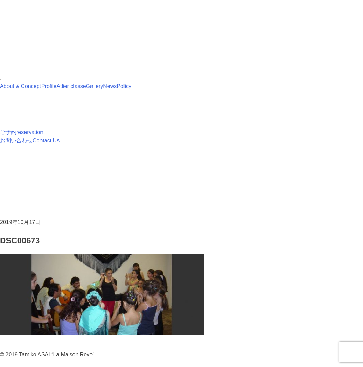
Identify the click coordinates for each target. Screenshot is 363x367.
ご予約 (21, 132)
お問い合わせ (30, 140)
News (110, 86)
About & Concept (20, 86)
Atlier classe (71, 86)
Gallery (94, 86)
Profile (48, 86)
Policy (124, 86)
